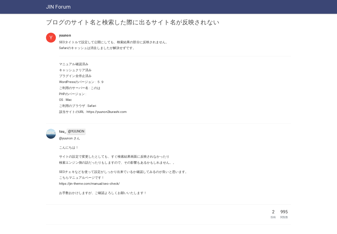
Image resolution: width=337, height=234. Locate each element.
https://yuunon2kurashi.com (107, 112)
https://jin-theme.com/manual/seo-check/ (89, 184)
